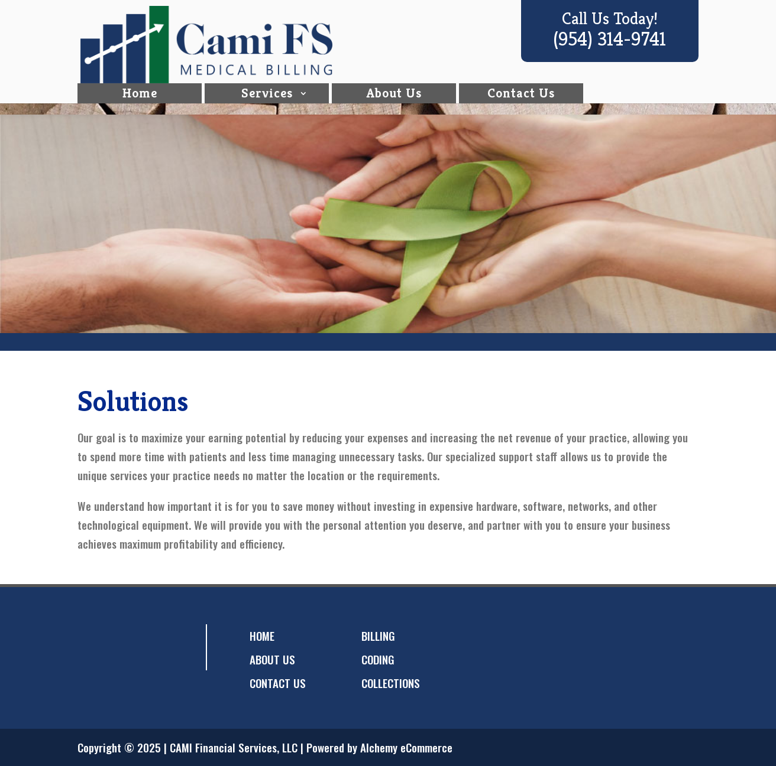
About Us (394, 104)
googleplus (140, 647)
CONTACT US (278, 682)
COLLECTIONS (390, 682)
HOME (262, 635)
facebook (93, 647)
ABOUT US (272, 659)
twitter (117, 647)
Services (267, 104)
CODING (378, 659)
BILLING (378, 635)
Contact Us (521, 104)
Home (139, 104)
